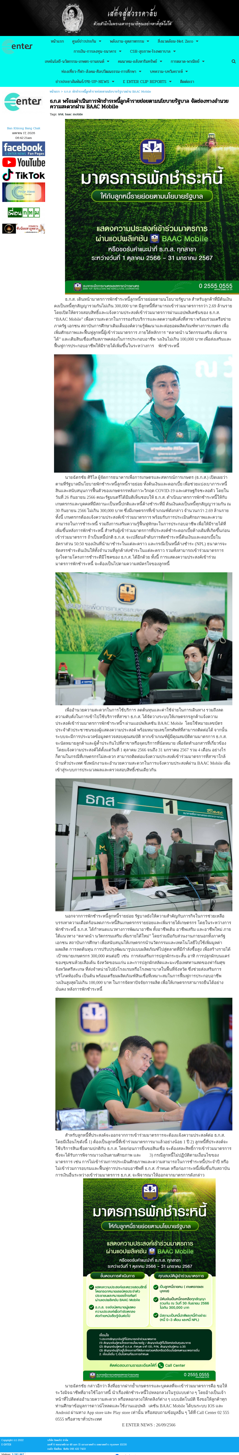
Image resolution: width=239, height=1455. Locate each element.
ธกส (60, 114)
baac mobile (74, 114)
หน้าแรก (55, 91)
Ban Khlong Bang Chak (23, 128)
